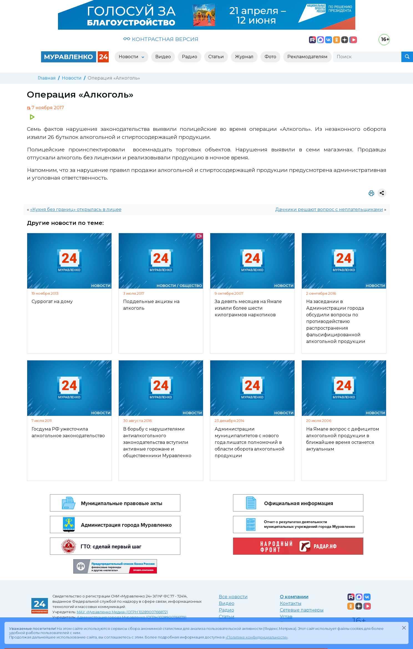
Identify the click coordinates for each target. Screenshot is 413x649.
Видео (226, 603)
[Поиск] (367, 57)
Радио (226, 610)
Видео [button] (163, 56)
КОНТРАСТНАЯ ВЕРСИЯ (160, 39)
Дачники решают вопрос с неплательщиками (329, 209)
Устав (286, 616)
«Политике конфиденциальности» (256, 637)
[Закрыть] (403, 627)
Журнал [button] (244, 56)
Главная (47, 78)
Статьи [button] (216, 56)
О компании (294, 596)
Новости (72, 78)
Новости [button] (129, 56)
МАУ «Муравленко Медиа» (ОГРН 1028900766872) (122, 612)
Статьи (226, 616)
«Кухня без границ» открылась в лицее (75, 209)
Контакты (290, 603)
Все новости (233, 596)
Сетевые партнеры (302, 610)
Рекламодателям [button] (307, 56)
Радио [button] (189, 56)
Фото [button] (270, 56)
